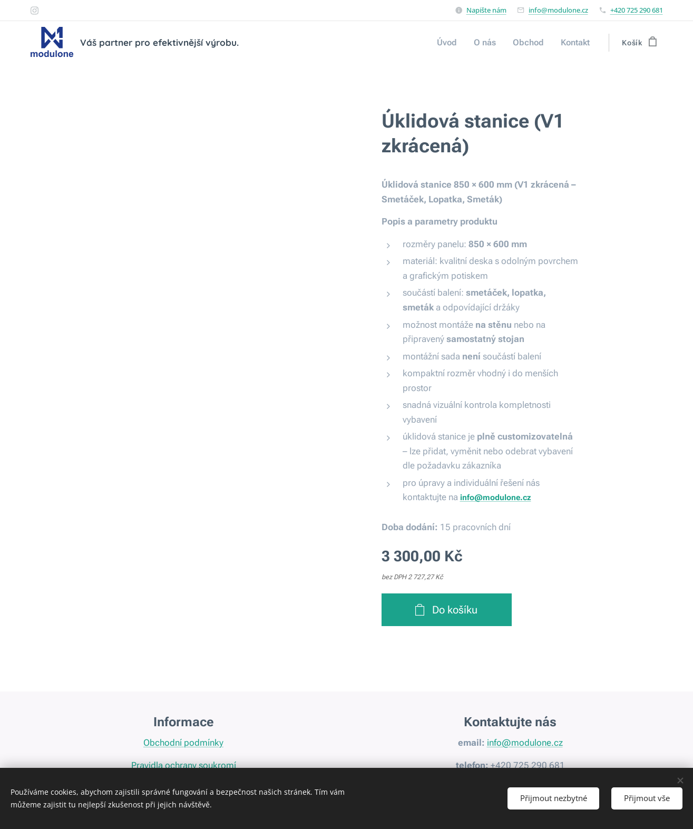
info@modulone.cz (558, 10)
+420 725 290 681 (636, 10)
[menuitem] (455, 43)
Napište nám (486, 10)
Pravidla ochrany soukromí (183, 765)
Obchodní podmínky (183, 743)
